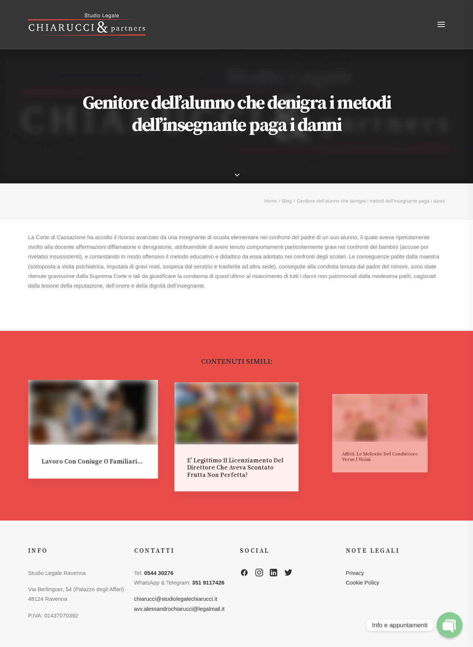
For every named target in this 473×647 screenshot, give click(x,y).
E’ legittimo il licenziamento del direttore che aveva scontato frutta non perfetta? (236, 459)
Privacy (355, 573)
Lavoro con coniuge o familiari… (92, 458)
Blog (287, 201)
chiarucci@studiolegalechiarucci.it (175, 599)
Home (270, 201)
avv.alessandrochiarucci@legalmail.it (179, 609)
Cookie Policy (363, 582)
